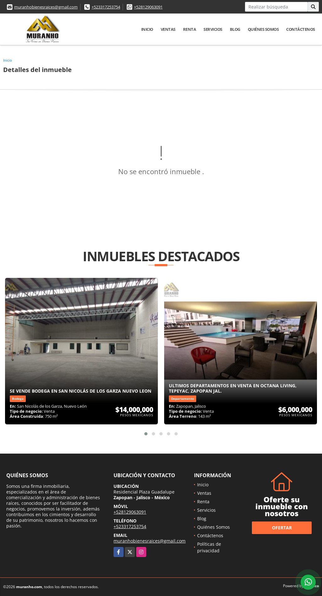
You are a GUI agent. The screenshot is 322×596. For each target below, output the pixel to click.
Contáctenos (300, 29)
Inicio (147, 29)
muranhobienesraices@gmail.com (46, 7)
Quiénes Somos (263, 29)
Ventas (168, 29)
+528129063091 (148, 7)
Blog (235, 29)
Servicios (212, 29)
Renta (189, 29)
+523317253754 (106, 7)
